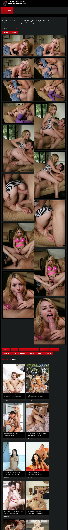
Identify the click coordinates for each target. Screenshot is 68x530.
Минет (39, 353)
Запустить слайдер (10, 32)
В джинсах (55, 350)
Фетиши (22, 350)
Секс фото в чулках (19, 353)
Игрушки (31, 353)
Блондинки (7, 353)
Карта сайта (12, 526)
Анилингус (48, 353)
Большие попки (33, 350)
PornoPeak (14, 3)
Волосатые (44, 350)
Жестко (14, 350)
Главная (4, 526)
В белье (6, 350)
